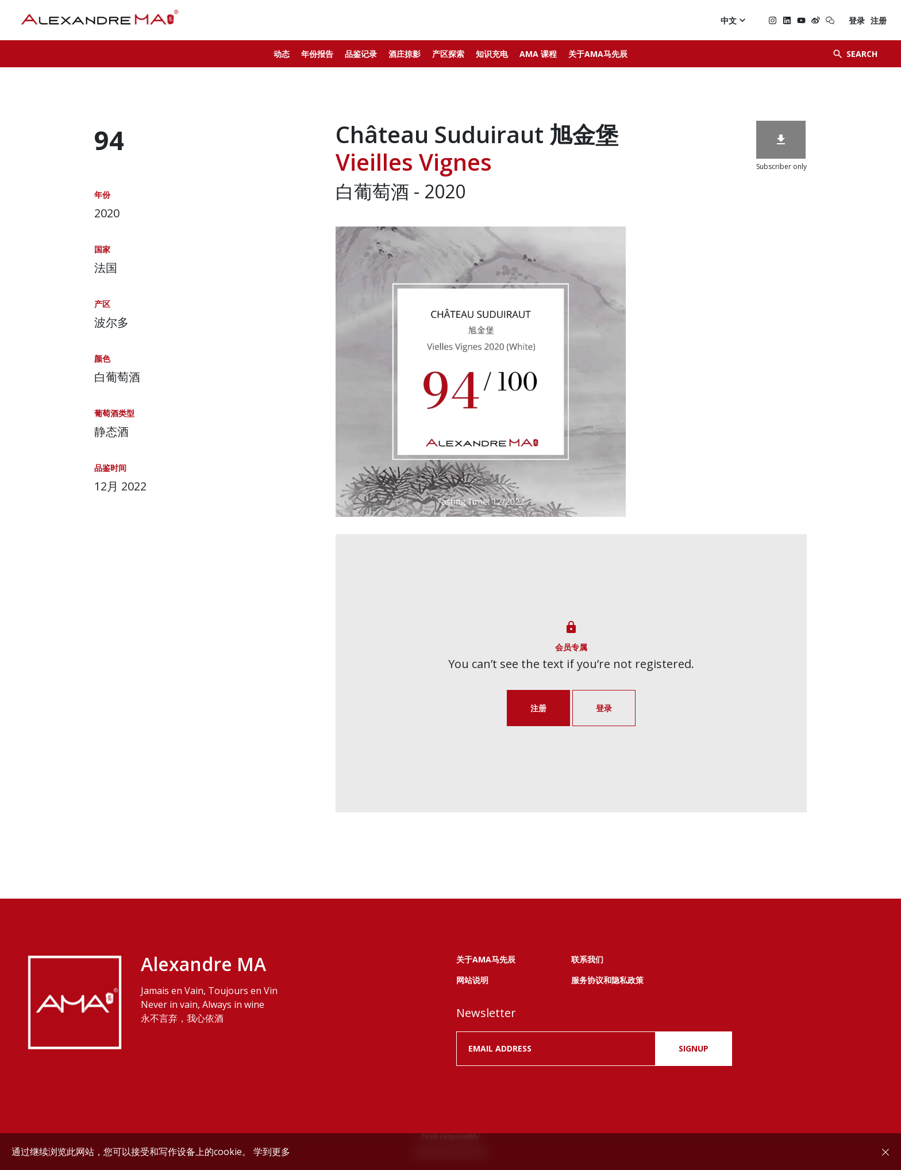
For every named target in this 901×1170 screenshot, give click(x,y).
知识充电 (492, 53)
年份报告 (317, 53)
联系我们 (587, 959)
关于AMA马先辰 (597, 53)
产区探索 (448, 53)
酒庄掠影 (404, 53)
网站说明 (472, 980)
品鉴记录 (361, 53)
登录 (857, 20)
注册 (879, 20)
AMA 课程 (538, 53)
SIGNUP (694, 1048)
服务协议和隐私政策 (607, 980)
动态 (282, 53)
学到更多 (271, 1151)
